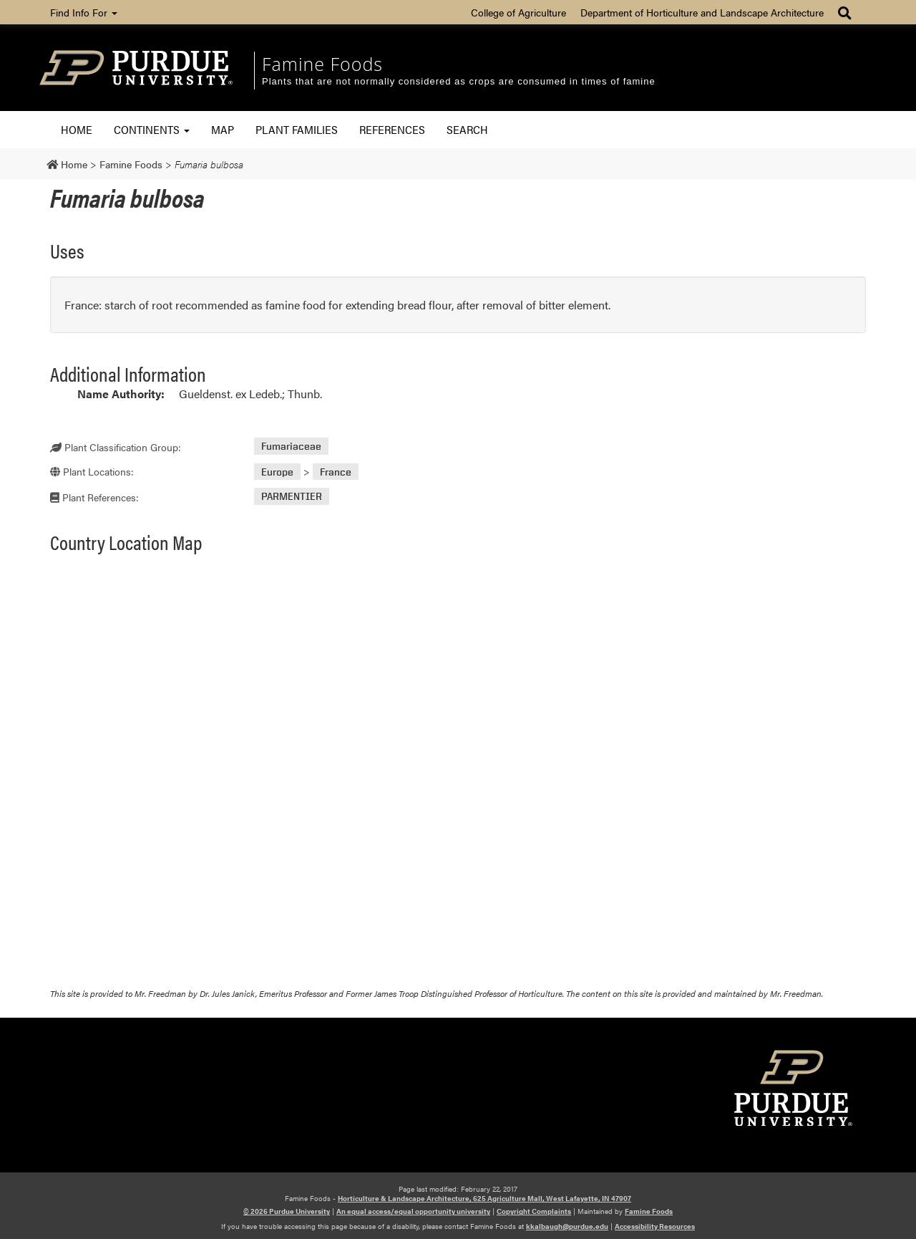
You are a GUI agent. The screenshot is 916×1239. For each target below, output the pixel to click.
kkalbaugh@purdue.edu (567, 1226)
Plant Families (296, 129)
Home (76, 129)
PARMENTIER (291, 496)
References (392, 129)
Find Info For (83, 12)
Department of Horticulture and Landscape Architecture (702, 12)
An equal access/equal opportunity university (413, 1211)
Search (467, 129)
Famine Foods (322, 64)
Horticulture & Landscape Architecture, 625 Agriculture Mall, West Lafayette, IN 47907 (484, 1198)
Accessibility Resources (655, 1226)
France (335, 471)
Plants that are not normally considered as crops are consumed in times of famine (459, 81)
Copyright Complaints (534, 1211)
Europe (277, 471)
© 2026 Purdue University (286, 1211)
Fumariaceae (291, 446)
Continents (152, 129)
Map (222, 129)
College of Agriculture (518, 12)
